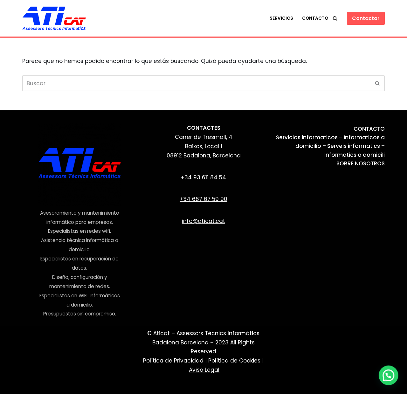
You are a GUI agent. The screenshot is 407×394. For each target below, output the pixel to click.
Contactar (366, 18)
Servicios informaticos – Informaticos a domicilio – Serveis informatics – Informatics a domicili (330, 146)
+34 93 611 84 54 (203, 177)
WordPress (110, 385)
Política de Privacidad (173, 360)
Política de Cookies (234, 360)
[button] (389, 377)
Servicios (281, 18)
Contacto (315, 18)
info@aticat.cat (203, 221)
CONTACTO (369, 129)
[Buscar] (335, 18)
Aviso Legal (204, 370)
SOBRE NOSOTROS (360, 163)
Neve (29, 385)
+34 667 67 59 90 (203, 199)
